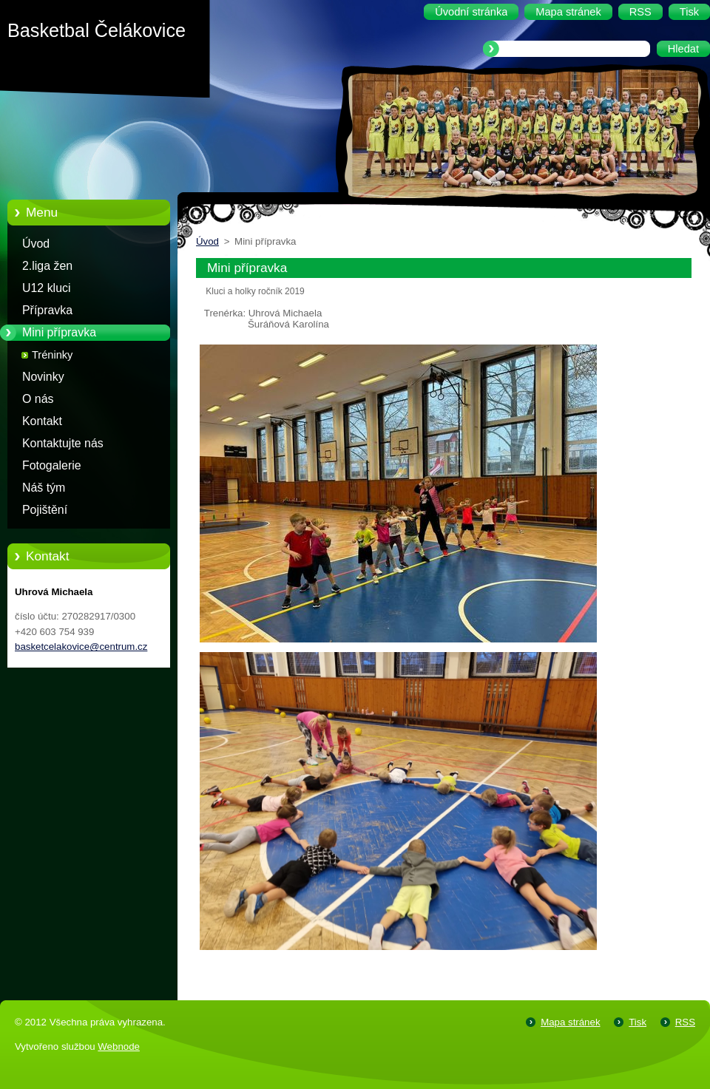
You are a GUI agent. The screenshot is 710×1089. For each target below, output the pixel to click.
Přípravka (47, 310)
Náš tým (43, 487)
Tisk (637, 1022)
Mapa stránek (570, 1022)
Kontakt (42, 421)
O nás (37, 399)
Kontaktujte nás (63, 443)
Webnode (119, 1046)
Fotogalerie (51, 465)
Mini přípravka (59, 332)
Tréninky (52, 355)
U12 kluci (46, 288)
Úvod (36, 243)
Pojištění (44, 509)
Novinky (43, 376)
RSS (685, 1022)
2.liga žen (47, 265)
